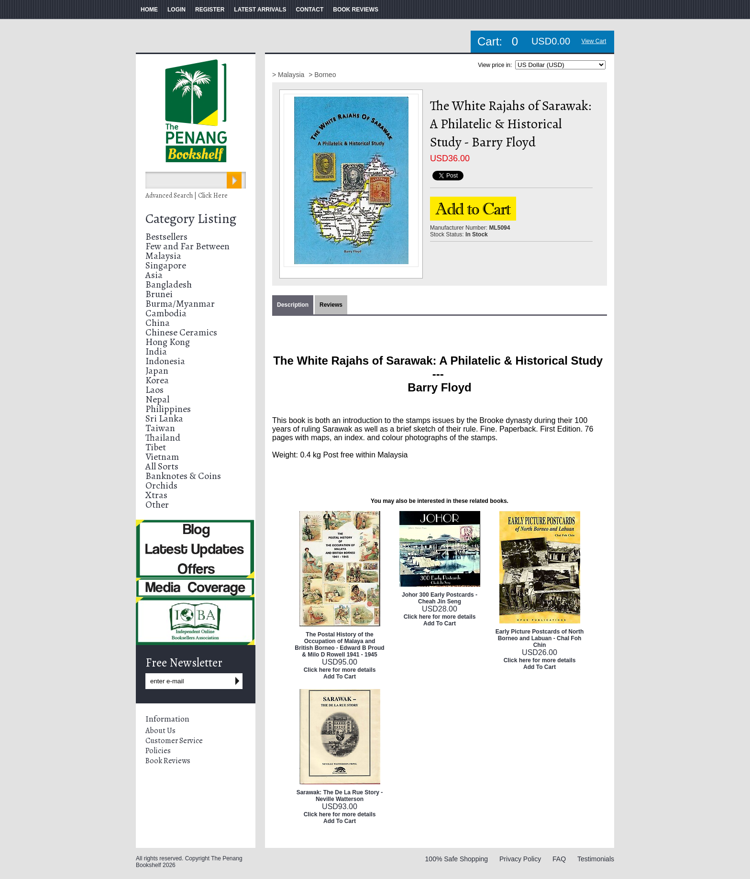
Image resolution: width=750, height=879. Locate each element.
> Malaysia (289, 74)
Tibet (155, 447)
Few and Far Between (187, 246)
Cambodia (166, 313)
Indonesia (165, 361)
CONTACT (309, 9)
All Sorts (161, 466)
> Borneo (322, 74)
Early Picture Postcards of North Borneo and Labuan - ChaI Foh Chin (540, 638)
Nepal (157, 399)
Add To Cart (339, 676)
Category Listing (190, 219)
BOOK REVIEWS (355, 9)
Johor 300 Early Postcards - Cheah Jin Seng (439, 598)
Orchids (161, 485)
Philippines (168, 408)
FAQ (559, 859)
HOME (149, 9)
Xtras (156, 495)
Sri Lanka (164, 418)
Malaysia (163, 255)
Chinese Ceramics (181, 332)
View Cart (594, 41)
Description (293, 304)
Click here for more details (340, 670)
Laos (154, 389)
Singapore (165, 265)
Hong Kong (167, 341)
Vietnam (162, 456)
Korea (157, 380)
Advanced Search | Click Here (186, 195)
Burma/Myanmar (180, 303)
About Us (160, 730)
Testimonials (595, 859)
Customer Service (174, 740)
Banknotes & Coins (183, 475)
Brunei (159, 294)
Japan (156, 370)
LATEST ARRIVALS (260, 9)
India (156, 351)
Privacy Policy (520, 859)
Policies (158, 750)
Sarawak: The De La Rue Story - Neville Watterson (340, 795)
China (157, 322)
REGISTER (209, 9)
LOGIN (176, 9)
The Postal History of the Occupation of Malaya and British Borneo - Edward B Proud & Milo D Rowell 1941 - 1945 (339, 644)
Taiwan (160, 428)
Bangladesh (168, 284)
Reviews (331, 304)
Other (157, 504)
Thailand (162, 437)
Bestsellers (166, 236)
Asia (154, 274)
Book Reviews (167, 761)
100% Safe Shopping (456, 859)
